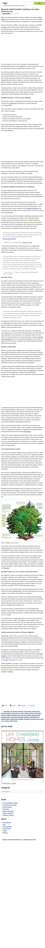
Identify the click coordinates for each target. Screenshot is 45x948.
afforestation (27, 431)
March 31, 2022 (27, 242)
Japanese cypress (16, 583)
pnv (39, 717)
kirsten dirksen (7, 828)
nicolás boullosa (7, 826)
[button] (22, 520)
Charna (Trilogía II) (8, 813)
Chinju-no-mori (5, 548)
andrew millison (28, 711)
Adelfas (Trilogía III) (8, 811)
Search (39, 3)
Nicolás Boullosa (6, 13)
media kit (5, 832)
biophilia (38, 711)
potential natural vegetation (16, 719)
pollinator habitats (5, 719)
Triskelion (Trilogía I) (8, 815)
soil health (6, 721)
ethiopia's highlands (29, 713)
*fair (5, 3)
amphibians (20, 711)
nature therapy (13, 717)
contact (5, 830)
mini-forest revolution (26, 715)
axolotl (13, 179)
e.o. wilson (21, 713)
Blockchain (6, 809)
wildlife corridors (13, 721)
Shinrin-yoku (17, 591)
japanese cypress (16, 715)
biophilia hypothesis (32, 208)
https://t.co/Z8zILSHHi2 (9, 239)
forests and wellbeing (6, 715)
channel (21, 66)
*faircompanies (7, 822)
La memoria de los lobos (10, 805)
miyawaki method (36, 715)
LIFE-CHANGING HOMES (10, 803)
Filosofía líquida (7, 807)
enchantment (12, 103)
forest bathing (38, 713)
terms (4, 824)
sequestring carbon (35, 719)
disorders (6, 568)
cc (21, 839)
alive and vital (9, 212)
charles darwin (14, 713)
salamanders (27, 719)
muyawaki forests (5, 717)
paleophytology (33, 717)
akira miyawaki (13, 711)
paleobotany (32, 370)
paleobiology (20, 717)
